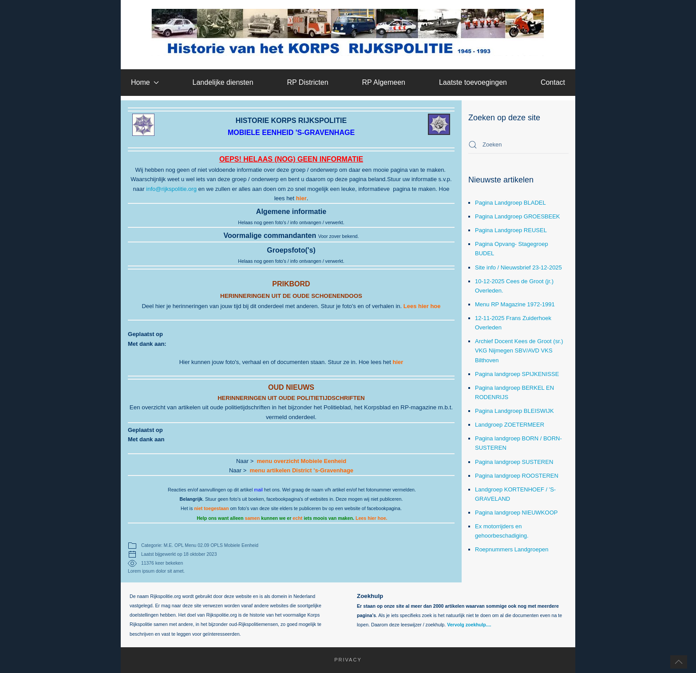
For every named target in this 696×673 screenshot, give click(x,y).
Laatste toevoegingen (473, 82)
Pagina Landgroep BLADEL (510, 202)
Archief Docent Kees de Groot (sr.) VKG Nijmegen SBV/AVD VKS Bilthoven (519, 350)
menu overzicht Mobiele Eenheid (302, 461)
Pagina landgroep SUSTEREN (514, 462)
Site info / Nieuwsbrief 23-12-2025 (518, 267)
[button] (678, 662)
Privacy (343, 659)
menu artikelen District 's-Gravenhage (302, 470)
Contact (553, 82)
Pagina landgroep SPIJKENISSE (517, 374)
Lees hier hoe (422, 306)
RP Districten (307, 82)
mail (258, 489)
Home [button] (145, 82)
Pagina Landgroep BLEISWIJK (514, 411)
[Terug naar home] (348, 32)
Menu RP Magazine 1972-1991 (515, 304)
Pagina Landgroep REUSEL (511, 230)
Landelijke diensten (223, 82)
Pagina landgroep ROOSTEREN (516, 475)
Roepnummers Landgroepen (512, 549)
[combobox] (518, 145)
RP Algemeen (383, 82)
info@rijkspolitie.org (171, 189)
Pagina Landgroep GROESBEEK (517, 216)
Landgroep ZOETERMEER (509, 424)
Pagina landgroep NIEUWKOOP (516, 512)
